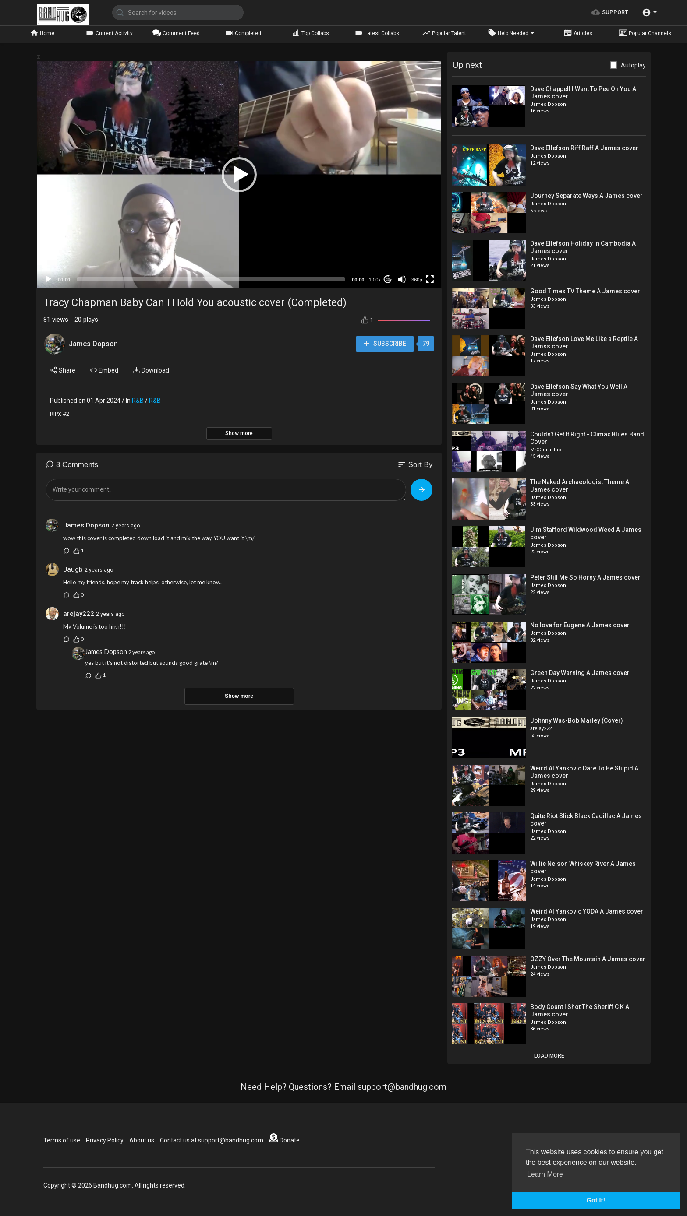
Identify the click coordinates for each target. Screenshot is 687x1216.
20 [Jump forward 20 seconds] (388, 279)
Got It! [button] (596, 1200)
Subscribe (384, 344)
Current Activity (109, 32)
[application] (239, 174)
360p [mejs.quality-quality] (416, 279)
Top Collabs (310, 32)
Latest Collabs (376, 32)
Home (42, 32)
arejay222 (78, 614)
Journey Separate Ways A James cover (586, 195)
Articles (577, 32)
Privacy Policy (105, 1140)
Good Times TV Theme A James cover (585, 291)
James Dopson (93, 344)
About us (141, 1140)
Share (62, 370)
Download (151, 370)
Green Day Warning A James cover (580, 672)
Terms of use (61, 1140)
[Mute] (401, 279)
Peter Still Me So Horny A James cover (585, 577)
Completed (243, 32)
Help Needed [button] (511, 32)
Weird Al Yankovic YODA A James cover (586, 911)
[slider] (211, 279)
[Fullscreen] (429, 279)
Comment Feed (176, 32)
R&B (138, 400)
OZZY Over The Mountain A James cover (587, 959)
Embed (104, 370)
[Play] (48, 279)
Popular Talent (444, 32)
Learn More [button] (545, 1174)
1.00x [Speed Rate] (375, 279)
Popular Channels (645, 32)
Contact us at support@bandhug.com (211, 1140)
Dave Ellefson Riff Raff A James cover (584, 147)
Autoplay (633, 65)
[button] (649, 12)
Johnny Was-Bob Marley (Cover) (576, 720)
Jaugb (73, 569)
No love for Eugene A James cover (580, 625)
